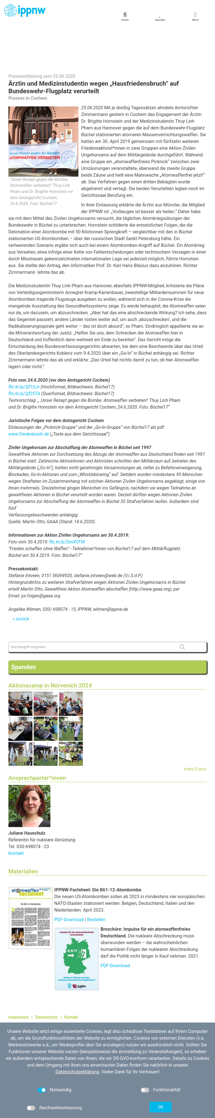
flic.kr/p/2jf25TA (24, 353)
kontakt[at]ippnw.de (37, 1016)
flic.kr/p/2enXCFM (67, 502)
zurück (22, 579)
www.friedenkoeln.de (28, 394)
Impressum (18, 977)
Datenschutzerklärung (77, 1071)
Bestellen (96, 879)
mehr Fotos (195, 729)
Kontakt (16, 813)
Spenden (23, 627)
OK (160, 1107)
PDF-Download (69, 879)
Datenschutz (46, 977)
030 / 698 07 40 (30, 1010)
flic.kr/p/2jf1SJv (23, 347)
